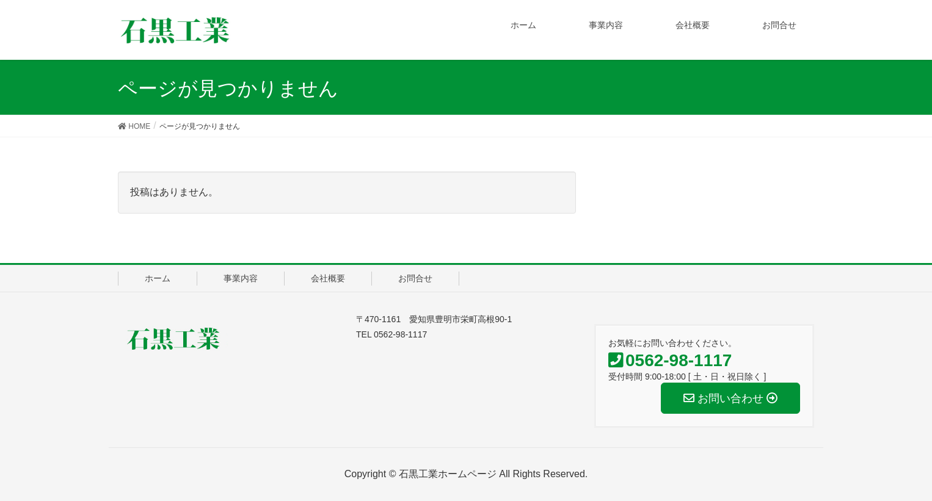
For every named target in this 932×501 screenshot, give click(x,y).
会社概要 (328, 278)
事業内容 (240, 278)
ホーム (157, 278)
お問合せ (415, 278)
